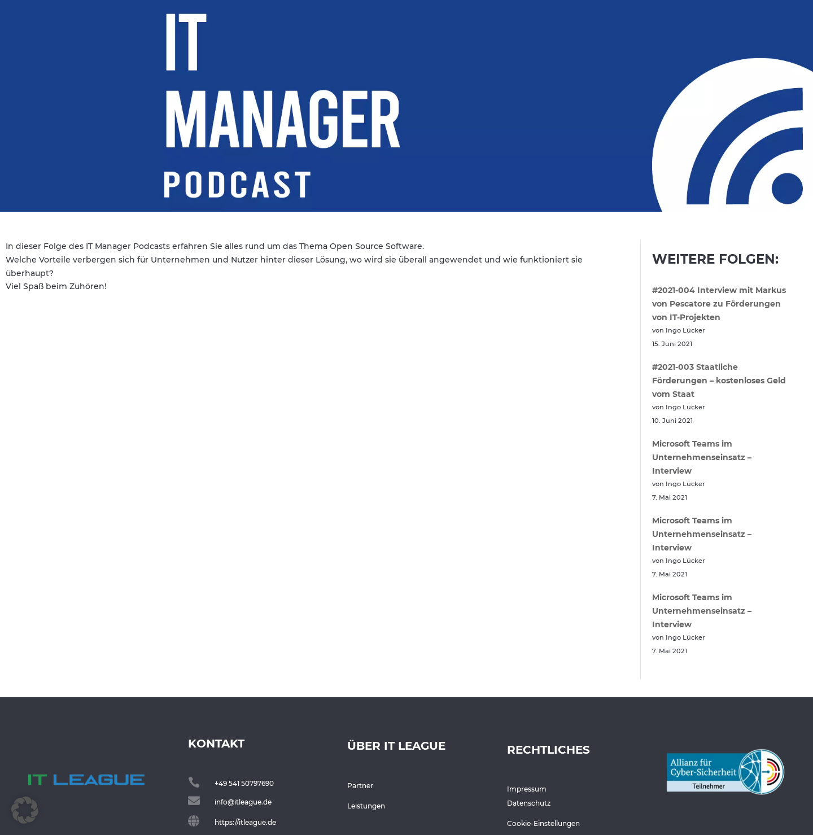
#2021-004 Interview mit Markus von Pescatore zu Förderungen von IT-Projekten (719, 303)
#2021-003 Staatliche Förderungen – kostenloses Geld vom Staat (719, 380)
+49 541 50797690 (244, 783)
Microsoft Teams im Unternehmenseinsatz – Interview (701, 457)
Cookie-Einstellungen (543, 823)
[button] (25, 810)
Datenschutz (528, 803)
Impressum (527, 789)
